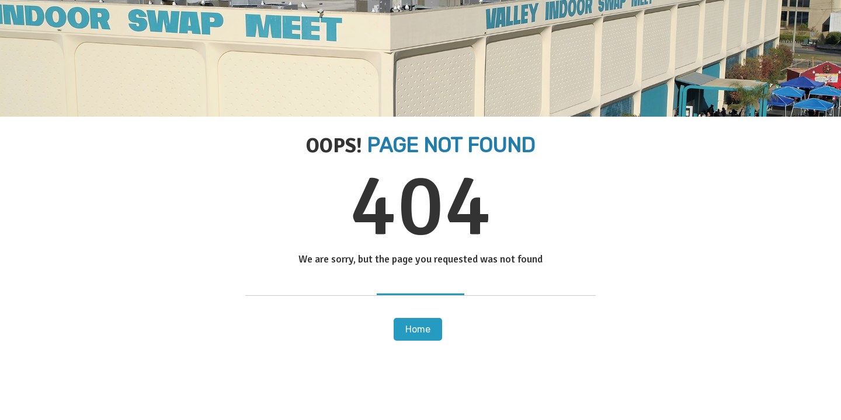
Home (417, 329)
